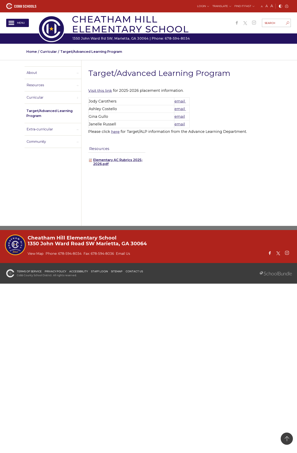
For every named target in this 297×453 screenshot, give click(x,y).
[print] (286, 6)
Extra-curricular (40, 129)
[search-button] (287, 23)
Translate (220, 6)
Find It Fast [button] (243, 6)
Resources (35, 85)
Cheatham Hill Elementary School (130, 24)
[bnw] (280, 6)
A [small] (262, 6)
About (32, 73)
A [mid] (266, 6)
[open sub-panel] (77, 72)
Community (36, 142)
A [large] (271, 6)
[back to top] (287, 439)
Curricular (35, 97)
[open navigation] (17, 23)
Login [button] (201, 6)
